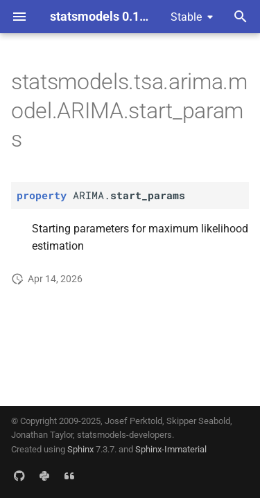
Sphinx (80, 449)
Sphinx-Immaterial (171, 449)
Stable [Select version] (186, 17)
